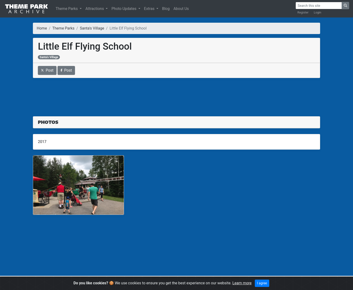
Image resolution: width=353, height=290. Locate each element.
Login (317, 12)
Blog (166, 8)
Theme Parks (67, 8)
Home (42, 28)
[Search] (319, 5)
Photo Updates (124, 8)
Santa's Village (92, 28)
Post (47, 70)
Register (303, 12)
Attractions (95, 8)
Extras (149, 8)
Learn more (242, 283)
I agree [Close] (262, 283)
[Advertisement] (176, 94)
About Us (181, 8)
